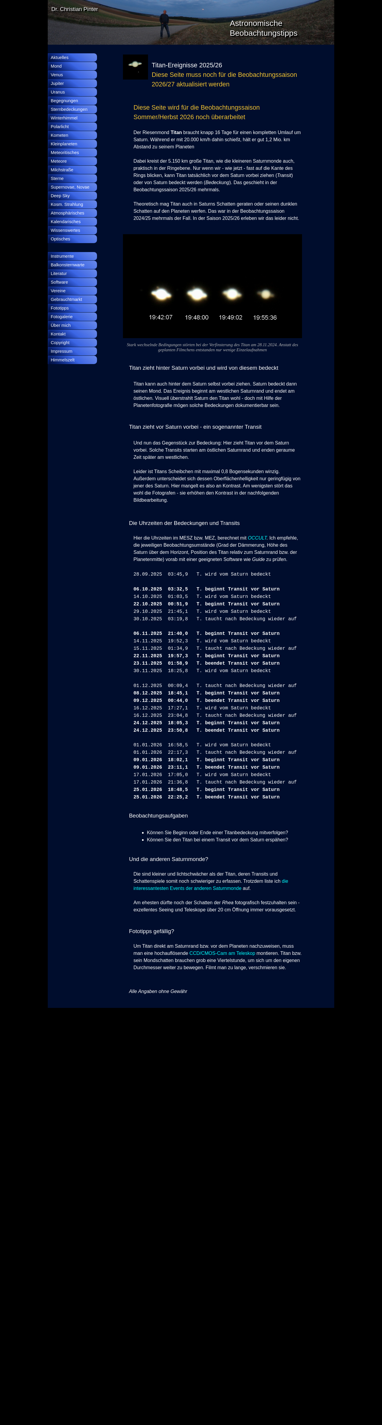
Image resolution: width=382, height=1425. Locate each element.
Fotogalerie (62, 316)
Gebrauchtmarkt (66, 299)
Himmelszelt (63, 360)
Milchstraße (62, 169)
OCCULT (257, 537)
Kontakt (58, 334)
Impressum (61, 351)
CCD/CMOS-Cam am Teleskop (222, 953)
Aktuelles (59, 57)
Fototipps (60, 308)
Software (59, 282)
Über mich (61, 325)
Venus (57, 74)
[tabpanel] (227, 74)
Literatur (59, 273)
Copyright (60, 342)
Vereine (58, 290)
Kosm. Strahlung (67, 204)
